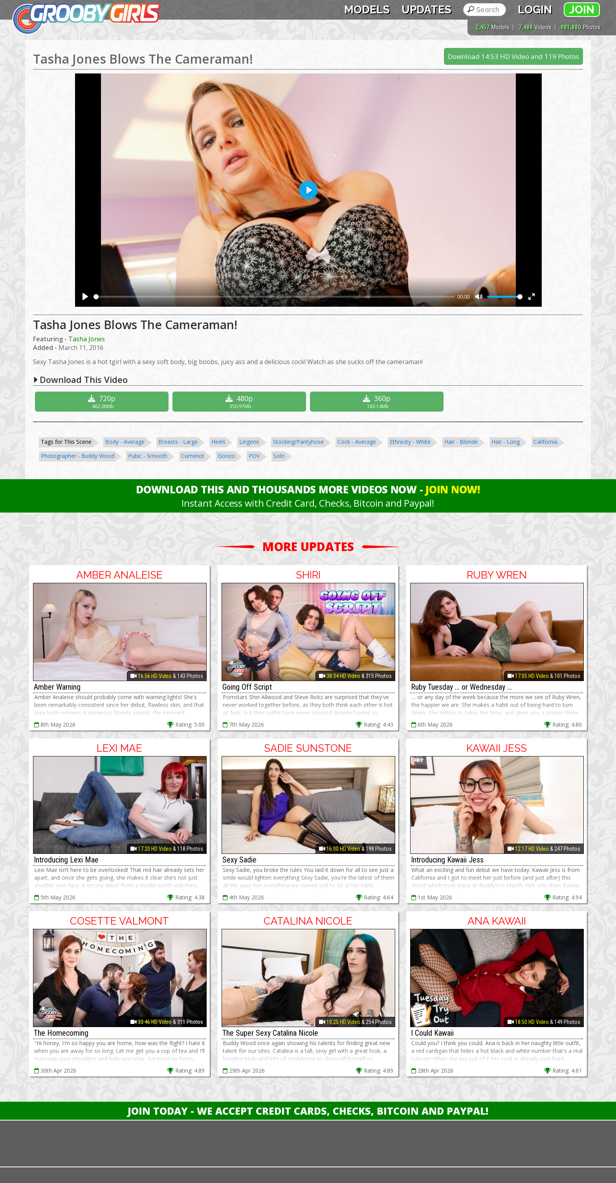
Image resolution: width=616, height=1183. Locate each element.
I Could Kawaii (432, 1033)
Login (535, 9)
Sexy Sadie (239, 859)
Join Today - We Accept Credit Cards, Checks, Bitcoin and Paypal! (308, 1110)
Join (581, 9)
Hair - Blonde (461, 441)
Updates (426, 9)
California (545, 441)
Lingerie (249, 441)
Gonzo (226, 456)
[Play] (85, 296)
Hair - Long (505, 441)
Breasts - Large (178, 441)
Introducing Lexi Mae (66, 859)
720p (103, 402)
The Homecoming (61, 1033)
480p (240, 402)
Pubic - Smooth (147, 456)
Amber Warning (57, 687)
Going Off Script (247, 687)
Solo (279, 456)
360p (378, 402)
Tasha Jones (86, 339)
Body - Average (125, 441)
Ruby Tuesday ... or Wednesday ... (461, 687)
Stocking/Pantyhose (298, 441)
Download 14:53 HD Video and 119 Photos (513, 56)
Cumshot (192, 456)
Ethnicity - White (410, 441)
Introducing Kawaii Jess (447, 859)
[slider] (274, 296)
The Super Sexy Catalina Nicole (270, 1033)
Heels (218, 441)
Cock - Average (356, 441)
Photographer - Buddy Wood (77, 456)
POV (254, 456)
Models (367, 9)
